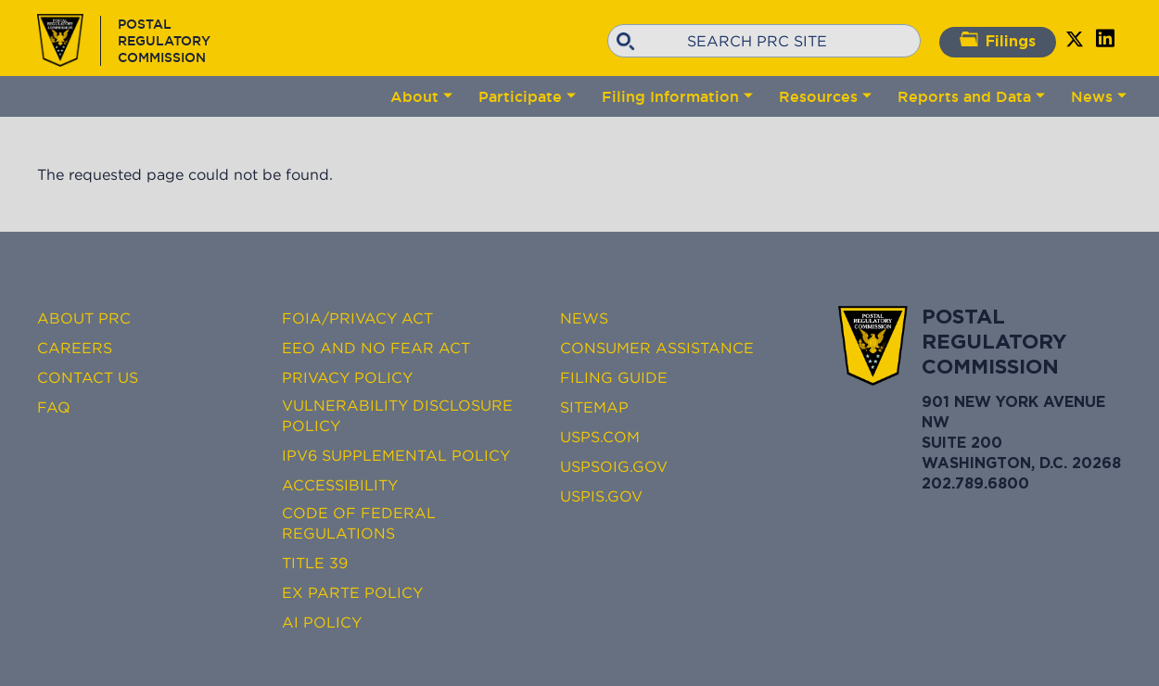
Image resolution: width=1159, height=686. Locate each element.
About (414, 96)
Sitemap (594, 407)
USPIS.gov (601, 496)
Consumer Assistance (657, 347)
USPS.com (600, 436)
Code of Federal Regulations (359, 522)
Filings (998, 40)
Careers (74, 347)
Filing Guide (614, 377)
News (1092, 96)
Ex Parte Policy (352, 592)
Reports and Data (964, 96)
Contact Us (87, 377)
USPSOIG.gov (614, 466)
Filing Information (670, 96)
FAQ (53, 407)
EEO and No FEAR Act (376, 347)
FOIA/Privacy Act (357, 318)
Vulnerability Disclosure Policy (397, 415)
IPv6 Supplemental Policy (396, 455)
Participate (520, 96)
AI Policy (322, 622)
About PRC (84, 318)
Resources (818, 96)
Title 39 (315, 562)
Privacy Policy (347, 377)
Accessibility (340, 484)
